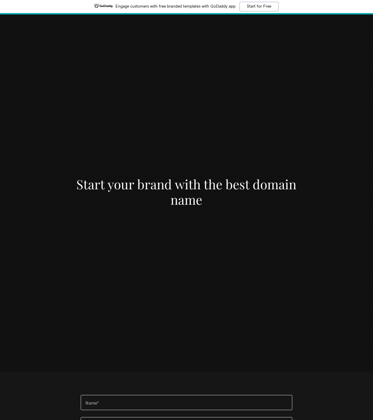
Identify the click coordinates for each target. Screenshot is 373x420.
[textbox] (186, 402)
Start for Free (259, 6)
